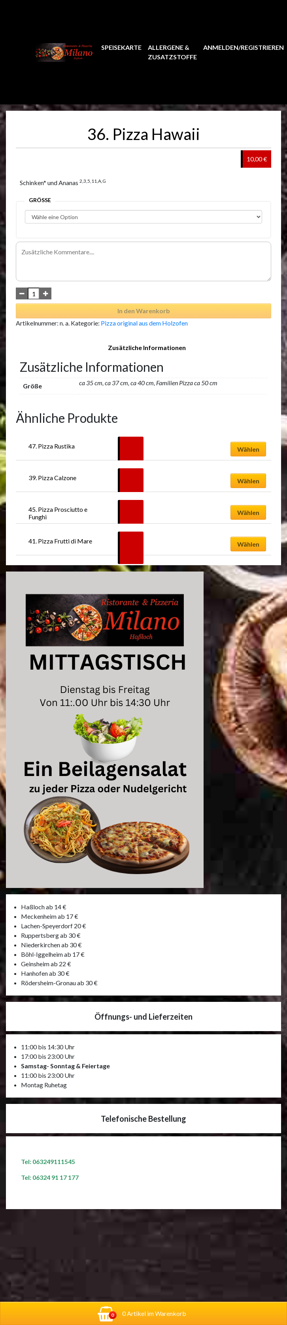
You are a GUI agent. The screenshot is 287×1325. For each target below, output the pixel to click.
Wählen (248, 449)
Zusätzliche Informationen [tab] (147, 347)
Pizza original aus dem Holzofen (144, 323)
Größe (40, 200)
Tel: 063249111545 (48, 1161)
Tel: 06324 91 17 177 (50, 1177)
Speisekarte (121, 47)
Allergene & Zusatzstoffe (172, 52)
